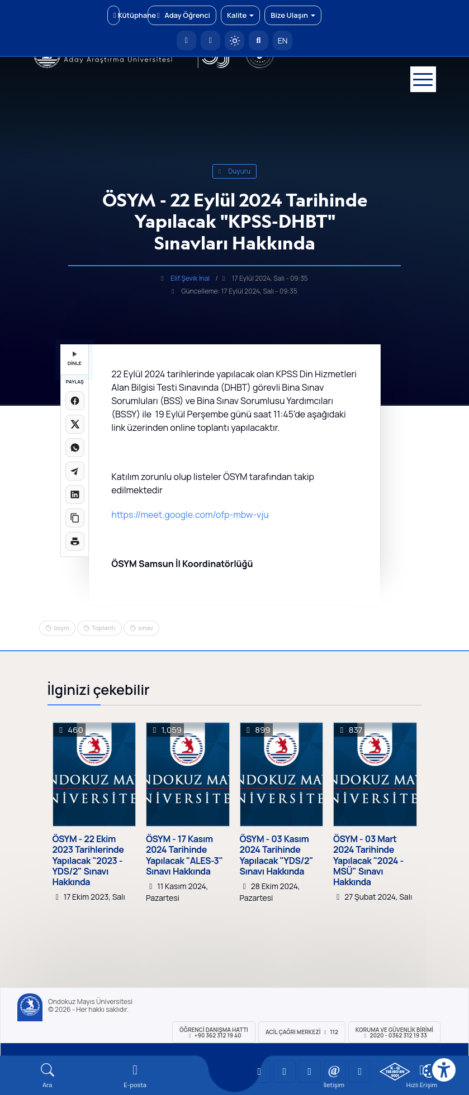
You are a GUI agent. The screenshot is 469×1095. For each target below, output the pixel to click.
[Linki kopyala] (74, 517)
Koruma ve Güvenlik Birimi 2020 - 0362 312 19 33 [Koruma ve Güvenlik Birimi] (394, 1032)
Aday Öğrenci (182, 15)
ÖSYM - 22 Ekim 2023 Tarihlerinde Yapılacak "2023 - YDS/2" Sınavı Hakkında (88, 860)
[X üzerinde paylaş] (74, 424)
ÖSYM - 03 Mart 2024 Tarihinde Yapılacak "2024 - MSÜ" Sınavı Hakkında (368, 860)
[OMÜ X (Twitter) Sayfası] (335, 1071)
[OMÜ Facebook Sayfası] (360, 1071)
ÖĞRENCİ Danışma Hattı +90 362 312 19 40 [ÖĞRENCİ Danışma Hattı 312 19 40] (213, 1032)
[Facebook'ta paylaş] (74, 400)
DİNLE (75, 359)
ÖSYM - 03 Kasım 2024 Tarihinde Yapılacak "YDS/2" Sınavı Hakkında (276, 855)
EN (283, 40)
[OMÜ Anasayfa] (186, 40)
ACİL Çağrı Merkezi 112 (302, 1032)
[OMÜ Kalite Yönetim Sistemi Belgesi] (395, 1071)
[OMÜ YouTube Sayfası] (259, 1071)
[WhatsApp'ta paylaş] (74, 447)
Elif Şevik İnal (190, 278)
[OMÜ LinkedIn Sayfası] (284, 1071)
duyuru (235, 171)
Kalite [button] (240, 15)
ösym (61, 627)
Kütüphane (116, 15)
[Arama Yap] (258, 40)
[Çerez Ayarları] (429, 1071)
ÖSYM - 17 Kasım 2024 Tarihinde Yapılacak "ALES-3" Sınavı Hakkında (184, 855)
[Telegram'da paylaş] (74, 471)
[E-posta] (210, 40)
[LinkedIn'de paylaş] (74, 494)
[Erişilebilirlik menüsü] (444, 1070)
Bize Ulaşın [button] (293, 15)
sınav (146, 627)
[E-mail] (135, 1075)
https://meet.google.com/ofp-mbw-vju (189, 514)
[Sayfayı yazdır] (74, 541)
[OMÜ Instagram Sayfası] (310, 1071)
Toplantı (104, 627)
